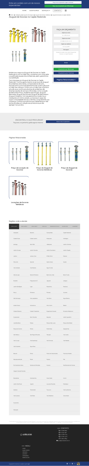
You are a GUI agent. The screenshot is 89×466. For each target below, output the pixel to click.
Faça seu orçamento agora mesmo (63, 2)
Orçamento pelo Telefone (66, 73)
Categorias (18, 15)
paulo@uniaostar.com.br (63, 440)
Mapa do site (25, 457)
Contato (57, 11)
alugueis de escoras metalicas (42, 15)
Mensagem (66, 49)
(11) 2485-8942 (63, 430)
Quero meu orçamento (63, 121)
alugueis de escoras (28, 15)
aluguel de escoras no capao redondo (61, 15)
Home (24, 11)
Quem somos (34, 11)
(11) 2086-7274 (63, 434)
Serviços (45, 11)
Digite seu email (66, 38)
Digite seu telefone (66, 44)
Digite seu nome (66, 33)
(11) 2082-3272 (63, 436)
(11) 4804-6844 (63, 438)
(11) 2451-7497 (63, 432)
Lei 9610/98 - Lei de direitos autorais (64, 422)
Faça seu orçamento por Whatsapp (63, 6)
